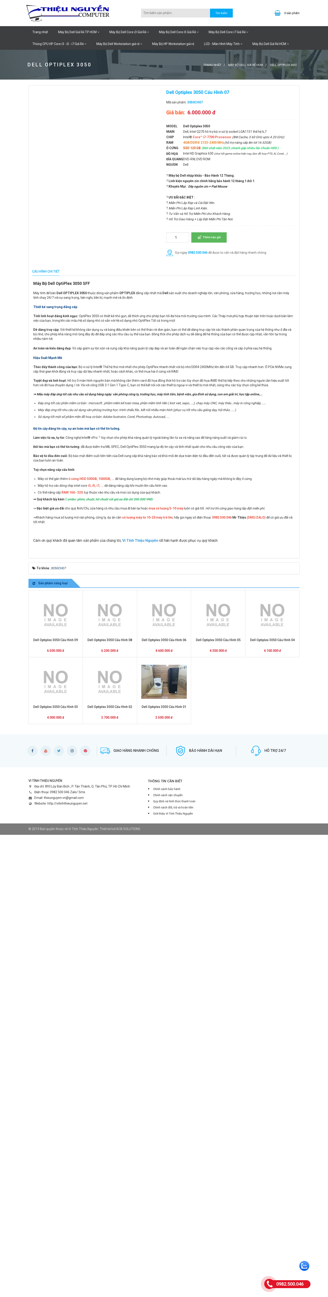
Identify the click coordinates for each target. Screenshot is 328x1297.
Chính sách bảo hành (166, 1251)
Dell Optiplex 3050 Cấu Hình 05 (218, 1102)
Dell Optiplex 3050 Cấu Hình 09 (55, 1102)
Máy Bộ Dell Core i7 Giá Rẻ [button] (228, 32)
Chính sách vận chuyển (168, 1257)
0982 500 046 (198, 252)
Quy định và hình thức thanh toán (174, 1263)
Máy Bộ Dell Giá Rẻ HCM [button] (270, 44)
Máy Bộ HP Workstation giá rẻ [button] (173, 44)
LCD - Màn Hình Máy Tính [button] (223, 44)
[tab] (46, 272)
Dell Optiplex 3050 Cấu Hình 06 (164, 1102)
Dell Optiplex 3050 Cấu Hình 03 (55, 1169)
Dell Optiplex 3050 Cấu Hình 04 (272, 1102)
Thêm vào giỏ (209, 237)
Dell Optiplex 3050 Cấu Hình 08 (109, 1102)
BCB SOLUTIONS (128, 1291)
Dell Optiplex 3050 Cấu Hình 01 (164, 1169)
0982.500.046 (290, 1284)
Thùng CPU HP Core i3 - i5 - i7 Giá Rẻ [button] (59, 44)
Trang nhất (40, 32)
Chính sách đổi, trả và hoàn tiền (173, 1269)
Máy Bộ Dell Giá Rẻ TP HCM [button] (78, 32)
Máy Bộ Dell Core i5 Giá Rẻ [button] (179, 32)
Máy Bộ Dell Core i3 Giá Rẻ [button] (129, 32)
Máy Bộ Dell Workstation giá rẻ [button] (119, 44)
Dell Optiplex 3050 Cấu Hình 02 (109, 1169)
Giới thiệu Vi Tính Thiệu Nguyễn (173, 1275)
